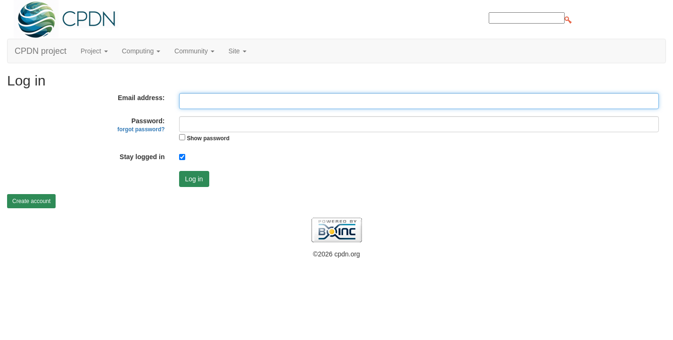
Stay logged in (142, 157)
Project (94, 51)
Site (237, 51)
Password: (140, 125)
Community (194, 51)
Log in (194, 179)
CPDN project (40, 51)
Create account (31, 201)
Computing (141, 51)
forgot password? (140, 129)
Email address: (141, 98)
